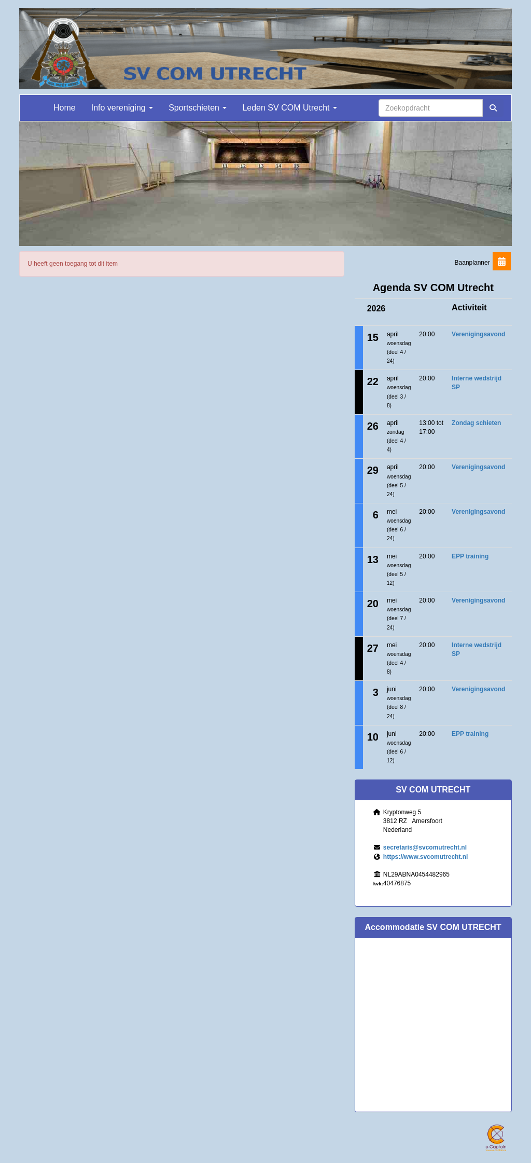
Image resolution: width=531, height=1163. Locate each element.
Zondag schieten (476, 423)
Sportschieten (198, 107)
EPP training (470, 556)
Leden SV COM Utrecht (289, 107)
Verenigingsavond (478, 334)
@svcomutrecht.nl (425, 847)
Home (64, 107)
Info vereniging (122, 107)
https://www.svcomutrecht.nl (425, 856)
